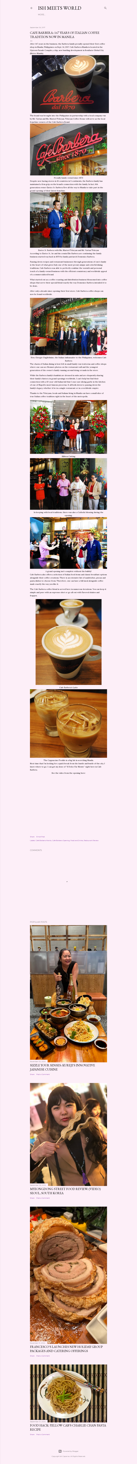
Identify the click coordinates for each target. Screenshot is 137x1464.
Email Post (40, 837)
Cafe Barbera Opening (61, 840)
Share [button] (32, 837)
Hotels (80, 14)
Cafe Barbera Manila (43, 840)
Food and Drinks (55, 14)
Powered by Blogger (68, 1451)
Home (41, 14)
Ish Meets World (59, 8)
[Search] (105, 7)
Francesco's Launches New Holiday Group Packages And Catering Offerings (66, 1349)
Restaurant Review (91, 840)
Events (89, 14)
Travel (71, 14)
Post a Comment (43, 1074)
